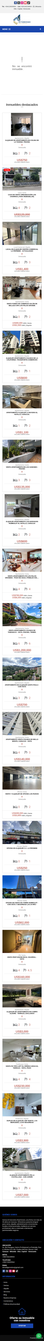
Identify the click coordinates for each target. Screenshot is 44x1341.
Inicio (5, 1282)
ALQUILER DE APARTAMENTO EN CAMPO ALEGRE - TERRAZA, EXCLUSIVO (22, 1012)
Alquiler (6, 1288)
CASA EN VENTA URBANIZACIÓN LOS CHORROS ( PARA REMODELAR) (22, 195)
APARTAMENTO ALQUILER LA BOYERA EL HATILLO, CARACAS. (22, 413)
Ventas (6, 1285)
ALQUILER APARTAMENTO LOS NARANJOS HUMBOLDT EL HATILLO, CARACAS (22, 522)
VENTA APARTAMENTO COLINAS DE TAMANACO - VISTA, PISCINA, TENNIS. (22, 631)
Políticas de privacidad (12, 1304)
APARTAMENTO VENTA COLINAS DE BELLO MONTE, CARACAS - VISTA (22, 740)
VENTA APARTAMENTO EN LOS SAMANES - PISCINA (22, 468)
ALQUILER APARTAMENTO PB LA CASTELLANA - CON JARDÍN (22, 1176)
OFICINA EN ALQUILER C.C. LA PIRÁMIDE (22, 848)
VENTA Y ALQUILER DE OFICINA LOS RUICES (22, 794)
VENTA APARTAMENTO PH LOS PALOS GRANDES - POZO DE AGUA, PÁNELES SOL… (22, 577)
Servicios (7, 1292)
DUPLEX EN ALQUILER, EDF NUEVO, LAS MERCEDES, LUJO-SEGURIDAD (22, 1121)
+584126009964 (10, 6)
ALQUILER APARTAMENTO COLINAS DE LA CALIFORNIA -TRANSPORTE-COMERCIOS (22, 359)
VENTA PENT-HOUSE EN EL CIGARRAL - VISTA (22, 958)
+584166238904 (26, 6)
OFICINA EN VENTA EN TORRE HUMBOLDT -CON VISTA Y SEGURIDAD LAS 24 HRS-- (22, 903)
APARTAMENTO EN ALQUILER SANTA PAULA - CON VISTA (22, 686)
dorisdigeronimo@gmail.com (12, 1267)
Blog (5, 1295)
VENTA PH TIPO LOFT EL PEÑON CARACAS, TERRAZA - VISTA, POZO (22, 1067)
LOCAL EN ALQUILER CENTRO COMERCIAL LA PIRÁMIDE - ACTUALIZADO (22, 250)
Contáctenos (8, 1301)
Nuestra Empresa (10, 1298)
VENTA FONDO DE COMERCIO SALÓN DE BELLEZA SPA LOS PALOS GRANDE (22, 304)
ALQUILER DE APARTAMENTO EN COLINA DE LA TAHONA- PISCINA (22, 141)
